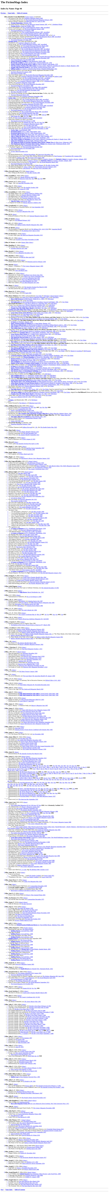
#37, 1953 (21, 397)
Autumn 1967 (23, 1041)
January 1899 (34, 29)
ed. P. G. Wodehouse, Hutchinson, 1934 (28, 528)
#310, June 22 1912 (31, 230)
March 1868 (22, 635)
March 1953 (31, 279)
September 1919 (23, 917)
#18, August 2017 (30, 1123)
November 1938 (36, 913)
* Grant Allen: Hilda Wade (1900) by (17, 160)
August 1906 (30, 536)
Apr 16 (14, 768)
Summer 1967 (27, 1038)
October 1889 (25, 118)
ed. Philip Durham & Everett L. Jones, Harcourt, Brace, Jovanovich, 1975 (44, 381)
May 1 (57, 767)
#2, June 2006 (34, 1175)
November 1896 (32, 104)
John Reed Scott (81, 826)
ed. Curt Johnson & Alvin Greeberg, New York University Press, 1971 (40, 1103)
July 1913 (28, 499)
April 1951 (49, 875)
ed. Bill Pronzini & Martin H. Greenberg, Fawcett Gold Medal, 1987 (35, 392)
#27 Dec (36, 114)
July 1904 (31, 490)
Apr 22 (42, 768)
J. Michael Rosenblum (29, 154)
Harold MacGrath (60, 826)
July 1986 (31, 604)
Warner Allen (25, 242)
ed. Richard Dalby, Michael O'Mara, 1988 (29, 140)
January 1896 (36, 79)
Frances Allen (28, 1085)
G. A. (53, 35)
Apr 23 (72, 773)
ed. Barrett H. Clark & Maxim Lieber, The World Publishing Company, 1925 (41, 837)
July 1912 (33, 662)
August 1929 (64, 466)
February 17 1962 (48, 1085)
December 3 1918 (35, 667)
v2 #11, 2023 (52, 680)
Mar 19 (51, 773)
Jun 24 (51, 768)
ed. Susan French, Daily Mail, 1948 (38, 693)
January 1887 (33, 124)
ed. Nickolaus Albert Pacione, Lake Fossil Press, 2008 (40, 1174)
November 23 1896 (34, 128)
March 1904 (21, 974)
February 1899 (22, 30)
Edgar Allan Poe (65, 415)
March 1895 (33, 101)
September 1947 (35, 448)
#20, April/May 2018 (30, 1126)
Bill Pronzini (79, 309)
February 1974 (45, 167)
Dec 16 (73, 768)
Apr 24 (53, 767)
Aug (40, 122)
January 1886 (29, 81)
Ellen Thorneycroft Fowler (35, 826)
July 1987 (35, 601)
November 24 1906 (27, 239)
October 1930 (31, 747)
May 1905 (21, 979)
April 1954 (26, 372)
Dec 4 (27, 773)
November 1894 (28, 1139)
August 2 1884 (36, 1015)
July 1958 (30, 711)
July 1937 (28, 1183)
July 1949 (17, 421)
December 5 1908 (37, 842)
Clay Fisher (39, 296)
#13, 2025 (32, 699)
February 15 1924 (32, 1068)
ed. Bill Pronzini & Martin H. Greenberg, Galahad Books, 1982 (35, 384)
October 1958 (35, 723)
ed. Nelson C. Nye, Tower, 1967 (24, 389)
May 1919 (25, 211)
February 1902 (31, 644)
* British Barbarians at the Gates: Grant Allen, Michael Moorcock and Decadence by (30, 156)
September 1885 (31, 810)
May (32, 122)
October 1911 (22, 984)
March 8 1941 (30, 753)
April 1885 (36, 857)
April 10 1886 (35, 1010)
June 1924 (25, 865)
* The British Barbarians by (15, 154)
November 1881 (37, 35)
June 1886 (48, 856)
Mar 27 (49, 767)
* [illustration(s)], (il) (13, 189)
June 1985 (42, 602)
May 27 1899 (24, 1009)
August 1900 (36, 157)
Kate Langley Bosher (21, 826)
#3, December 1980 (23, 335)
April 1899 (31, 475)
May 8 (62, 767)
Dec (15, 116)
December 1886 (36, 52)
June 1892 (48, 830)
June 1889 (35, 836)
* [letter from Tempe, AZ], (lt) (15, 293)
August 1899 (31, 534)
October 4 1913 (19, 501)
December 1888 (35, 50)
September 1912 (33, 659)
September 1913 (31, 530)
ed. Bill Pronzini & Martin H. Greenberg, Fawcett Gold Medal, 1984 (33, 341)
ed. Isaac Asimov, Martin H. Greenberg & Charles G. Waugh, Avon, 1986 (40, 139)
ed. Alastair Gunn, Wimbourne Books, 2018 (40, 144)
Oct (26, 114)
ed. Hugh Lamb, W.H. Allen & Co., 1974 (29, 134)
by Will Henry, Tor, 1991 (29, 308)
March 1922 (27, 845)
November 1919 (23, 914)
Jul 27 (57, 778)
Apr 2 (59, 773)
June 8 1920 (33, 656)
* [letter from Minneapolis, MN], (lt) (17, 1056)
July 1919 (28, 507)
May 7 (81, 773)
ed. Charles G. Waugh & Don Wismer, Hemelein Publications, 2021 (34, 69)
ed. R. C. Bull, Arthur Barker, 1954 (26, 131)
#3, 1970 (20, 1047)
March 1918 (29, 1071)
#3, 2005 (27, 1112)
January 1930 (33, 741)
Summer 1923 (31, 479)
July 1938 (33, 1148)
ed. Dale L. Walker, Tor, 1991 (24, 328)
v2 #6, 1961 (29, 1081)
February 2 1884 (37, 1018)
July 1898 (21, 110)
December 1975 (35, 899)
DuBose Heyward (27, 427)
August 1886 (25, 82)
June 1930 (27, 1051)
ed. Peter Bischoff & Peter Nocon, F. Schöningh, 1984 (30, 358)
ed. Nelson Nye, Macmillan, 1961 (38, 357)
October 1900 (29, 550)
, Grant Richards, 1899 (21, 130)
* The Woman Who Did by (14, 168)
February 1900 (30, 491)
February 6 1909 (34, 596)
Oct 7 (64, 768)
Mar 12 (46, 773)
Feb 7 (44, 767)
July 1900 (35, 493)
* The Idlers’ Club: (12, 510)
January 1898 (22, 85)
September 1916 (28, 799)
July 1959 (37, 717)
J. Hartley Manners (71, 826)
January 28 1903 (28, 570)
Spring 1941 (35, 1147)
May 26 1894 (38, 1007)
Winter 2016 (29, 1121)
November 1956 (25, 183)
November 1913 (19, 151)
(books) (27, 17)
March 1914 (31, 551)
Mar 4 (38, 768)
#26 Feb (21, 833)
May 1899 (33, 38)
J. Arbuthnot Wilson (56, 24)
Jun (35, 122)
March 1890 (35, 46)
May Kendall (48, 76)
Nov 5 (23, 768)
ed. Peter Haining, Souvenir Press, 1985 (25, 1077)
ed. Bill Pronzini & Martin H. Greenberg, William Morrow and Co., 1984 (39, 325)
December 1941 (45, 154)
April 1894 (30, 53)
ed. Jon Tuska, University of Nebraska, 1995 (37, 371)
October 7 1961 (52, 1087)
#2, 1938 (24, 189)
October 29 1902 (29, 560)
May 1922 (31, 759)
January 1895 (33, 266)
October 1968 (30, 449)
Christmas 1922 (25, 547)
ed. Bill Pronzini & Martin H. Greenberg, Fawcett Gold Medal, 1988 (33, 331)
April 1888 (45, 860)
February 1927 (22, 220)
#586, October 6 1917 (39, 869)
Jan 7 (34, 768)
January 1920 (25, 908)
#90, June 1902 (53, 976)
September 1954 (34, 276)
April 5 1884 (34, 1013)
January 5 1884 (36, 1019)
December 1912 (24, 253)
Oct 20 (22, 770)
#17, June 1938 (27, 890)
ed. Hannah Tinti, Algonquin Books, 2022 (37, 968)
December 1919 (25, 916)
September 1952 (32, 305)
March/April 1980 (31, 1169)
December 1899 (33, 508)
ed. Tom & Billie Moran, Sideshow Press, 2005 (40, 925)
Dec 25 (85, 767)
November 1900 (24, 563)
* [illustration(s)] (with (13, 796)
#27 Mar (34, 833)
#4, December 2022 (28, 1153)
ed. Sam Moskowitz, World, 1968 (28, 61)
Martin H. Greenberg (68, 309)
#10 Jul (27, 988)
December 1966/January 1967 (31, 1093)
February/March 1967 (25, 1091)
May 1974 (19, 728)
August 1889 (41, 817)
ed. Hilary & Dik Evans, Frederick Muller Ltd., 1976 (31, 62)
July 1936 (24, 409)
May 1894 (28, 88)
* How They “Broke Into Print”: (16, 825)
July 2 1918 (31, 658)
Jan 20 (9, 770)
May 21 (90, 773)
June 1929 (25, 738)
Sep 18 (75, 767)
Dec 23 (77, 768)
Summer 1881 (37, 24)
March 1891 (49, 162)
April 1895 (31, 125)
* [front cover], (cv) (13, 614)
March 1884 (30, 843)
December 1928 (29, 740)
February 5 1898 (23, 121)
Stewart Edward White (99, 826)
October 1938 (31, 187)
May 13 (47, 768)
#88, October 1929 (28, 484)
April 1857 (39, 1141)
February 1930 (34, 749)
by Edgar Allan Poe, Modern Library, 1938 (44, 413)
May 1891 (44, 816)
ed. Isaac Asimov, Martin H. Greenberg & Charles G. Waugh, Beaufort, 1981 (45, 65)
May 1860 (30, 224)
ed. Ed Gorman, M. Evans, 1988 (23, 360)
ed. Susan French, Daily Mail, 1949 (38, 695)
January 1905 (38, 216)
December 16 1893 (19, 92)
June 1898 (33, 108)
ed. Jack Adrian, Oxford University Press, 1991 (33, 67)
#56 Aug (33, 805)
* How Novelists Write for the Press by (18, 162)
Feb (27, 116)
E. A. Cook (23, 869)
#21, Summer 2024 (25, 1127)
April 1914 (26, 454)
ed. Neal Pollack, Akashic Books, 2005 (36, 949)
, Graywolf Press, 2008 (22, 931)
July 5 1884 (33, 1021)
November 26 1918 (31, 665)
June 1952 (32, 275)
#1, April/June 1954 (36, 303)
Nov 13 (80, 767)
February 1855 (30, 629)
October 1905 (34, 554)
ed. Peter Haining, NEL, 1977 (28, 416)
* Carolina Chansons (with (14, 427)
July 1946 (19, 248)
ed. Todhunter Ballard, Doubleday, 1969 (37, 355)
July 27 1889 (40, 1032)
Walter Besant (39, 165)
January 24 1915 (42, 582)
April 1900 (35, 504)
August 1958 (36, 710)
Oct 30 (81, 778)
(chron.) (32, 17)
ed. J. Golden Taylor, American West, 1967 (31, 334)
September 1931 (32, 795)
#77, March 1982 (30, 625)
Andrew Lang (58, 76)
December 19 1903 (50, 588)
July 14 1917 (29, 288)
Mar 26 (9, 768)
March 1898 (33, 18)
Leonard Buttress (29, 977)
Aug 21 (66, 767)
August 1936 (22, 410)
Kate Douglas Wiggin (13, 828)
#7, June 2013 (26, 701)
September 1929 (38, 207)
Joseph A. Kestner (48, 159)
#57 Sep (38, 805)
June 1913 (26, 655)
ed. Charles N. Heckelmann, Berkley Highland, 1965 (49, 364)
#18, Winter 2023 (20, 1124)
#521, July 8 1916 (39, 229)
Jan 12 (27, 1030)
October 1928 (29, 743)
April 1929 (29, 177)
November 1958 (34, 716)
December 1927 (30, 433)
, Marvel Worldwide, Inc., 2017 (31, 592)
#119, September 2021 (33, 1132)
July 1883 (27, 43)
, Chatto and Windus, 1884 (22, 26)
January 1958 (34, 719)
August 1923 (31, 807)
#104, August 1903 (29, 973)
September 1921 (27, 808)
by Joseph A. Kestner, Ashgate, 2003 (71, 159)
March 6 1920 (35, 287)
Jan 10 (28, 767)
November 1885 (31, 76)
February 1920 (35, 463)
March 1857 (37, 1142)
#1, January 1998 (32, 1177)
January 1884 (33, 27)
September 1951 (36, 297)
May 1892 (37, 823)
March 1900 (41, 517)
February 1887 (32, 32)
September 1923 (28, 435)
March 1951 (28, 314)
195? (29, 196)
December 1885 (32, 49)
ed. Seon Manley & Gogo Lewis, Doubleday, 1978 (30, 137)
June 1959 (34, 713)
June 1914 (33, 545)
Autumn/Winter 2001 (35, 895)
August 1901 (30, 55)
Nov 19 (27, 768)
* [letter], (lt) (11, 270)
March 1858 (35, 632)
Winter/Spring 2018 (55, 1129)
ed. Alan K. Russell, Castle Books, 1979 (34, 64)
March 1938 (34, 887)
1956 (31, 198)
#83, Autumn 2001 (73, 156)
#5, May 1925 (22, 839)
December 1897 (39, 58)
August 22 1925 (28, 439)
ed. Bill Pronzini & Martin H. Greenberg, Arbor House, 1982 (41, 383)
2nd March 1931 (21, 270)
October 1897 (32, 147)
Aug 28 (71, 767)
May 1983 (34, 729)
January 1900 (32, 522)
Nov (32, 114)
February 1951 (25, 346)
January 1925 (35, 458)
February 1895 (35, 579)
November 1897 (23, 148)
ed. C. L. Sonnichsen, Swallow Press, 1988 (28, 375)
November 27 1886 (42, 1012)
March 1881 (34, 127)
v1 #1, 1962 (32, 1162)
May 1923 (48, 427)
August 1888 (61, 822)
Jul (38, 122)
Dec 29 (41, 1030)
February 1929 (38, 464)
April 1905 (46, 977)
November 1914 (35, 828)
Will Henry (47, 296)
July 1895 (33, 47)
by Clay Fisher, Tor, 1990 (34, 345)
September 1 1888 (42, 1033)
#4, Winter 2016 (31, 1135)
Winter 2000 (29, 1114)
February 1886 (31, 33)
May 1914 (31, 814)
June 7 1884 (33, 1023)
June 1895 (28, 113)
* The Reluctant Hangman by (15, 167)
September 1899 (31, 495)
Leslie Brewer (26, 168)
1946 (31, 195)
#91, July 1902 (26, 981)
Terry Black (24, 602)
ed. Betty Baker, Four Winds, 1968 (31, 312)
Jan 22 (45, 778)
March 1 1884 (35, 1024)
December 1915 (31, 235)
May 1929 (33, 881)
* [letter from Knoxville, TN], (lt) (16, 448)
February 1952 (31, 386)
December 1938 (38, 886)
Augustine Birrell (56, 229)
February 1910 (29, 556)
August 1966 (25, 1062)
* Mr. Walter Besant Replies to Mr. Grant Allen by (21, 165)
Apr (27, 122)
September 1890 (51, 846)
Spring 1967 (20, 1039)
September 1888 (31, 866)
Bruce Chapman (40, 466)
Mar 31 (31, 778)
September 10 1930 (24, 1053)
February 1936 (36, 261)
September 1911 (38, 982)
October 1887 (41, 863)
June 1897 (39, 705)
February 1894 (39, 20)
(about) (28, 171)
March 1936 (29, 1181)
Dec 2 (68, 768)
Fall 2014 (27, 904)
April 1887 (34, 78)
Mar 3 (17, 770)
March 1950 (27, 1060)
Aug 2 (69, 778)
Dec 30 (38, 778)
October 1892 (18, 73)
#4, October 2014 (53, 1130)
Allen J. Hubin (28, 167)
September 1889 (32, 96)
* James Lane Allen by (13, 869)
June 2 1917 (38, 469)
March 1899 (24, 473)
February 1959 (32, 720)
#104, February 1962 (27, 1063)
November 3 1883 (39, 1027)
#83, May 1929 (27, 559)
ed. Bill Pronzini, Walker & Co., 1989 (27, 299)
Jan (25, 116)
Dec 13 (73, 778)
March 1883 (27, 643)
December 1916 (30, 653)
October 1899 (35, 476)
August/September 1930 (38, 746)
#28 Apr (39, 833)
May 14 (85, 773)
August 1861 (38, 634)
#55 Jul (20, 805)
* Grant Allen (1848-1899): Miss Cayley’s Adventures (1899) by (25, 159)
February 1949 (21, 424)
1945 (33, 193)
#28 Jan (44, 114)
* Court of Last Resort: (13, 874)
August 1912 (37, 542)
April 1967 (28, 257)
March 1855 (31, 631)
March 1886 (44, 36)
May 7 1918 (28, 664)
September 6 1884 (39, 1029)
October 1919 (32, 919)
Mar (46, 407)
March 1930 (32, 689)
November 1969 (38, 734)
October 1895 (33, 172)
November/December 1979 (27, 1168)
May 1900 (44, 525)
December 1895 (39, 75)
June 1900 (43, 524)
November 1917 (34, 1097)
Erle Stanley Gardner (35, 875)
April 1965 (27, 293)
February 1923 (29, 431)
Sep (43, 122)
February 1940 (33, 418)
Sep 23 (61, 768)
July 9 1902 (30, 531)
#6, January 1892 (21, 72)
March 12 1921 (29, 762)
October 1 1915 (32, 649)
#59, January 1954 (28, 306)
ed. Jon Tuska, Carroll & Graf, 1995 (35, 363)
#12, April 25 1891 (35, 21)
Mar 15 (65, 778)
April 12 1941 (27, 443)
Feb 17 (13, 770)
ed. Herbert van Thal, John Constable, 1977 (32, 136)
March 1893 (35, 992)
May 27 (49, 1030)
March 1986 (35, 605)
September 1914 (32, 496)
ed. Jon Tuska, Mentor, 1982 (27, 337)
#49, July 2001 (25, 661)
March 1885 (32, 99)
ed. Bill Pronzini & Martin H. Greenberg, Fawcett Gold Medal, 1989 (34, 319)
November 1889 (44, 1108)
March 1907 (20, 95)
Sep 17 (50, 778)
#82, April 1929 (33, 488)
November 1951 (35, 354)
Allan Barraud (24, 1032)
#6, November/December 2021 (35, 684)
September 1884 (31, 853)
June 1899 (21, 39)
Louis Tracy (89, 826)
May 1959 (31, 714)
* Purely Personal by (13, 403)
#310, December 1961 (42, 168)
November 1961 (20, 315)
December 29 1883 (38, 1016)
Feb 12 (42, 773)
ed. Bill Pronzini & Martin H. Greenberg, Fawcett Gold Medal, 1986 (34, 302)
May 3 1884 (33, 1026)
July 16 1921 (29, 997)
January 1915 (18, 498)
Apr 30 (76, 773)
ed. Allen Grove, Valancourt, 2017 (41, 142)
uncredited (47, 27)
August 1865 (24, 964)
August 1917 (33, 1157)
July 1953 (28, 281)
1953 (32, 202)
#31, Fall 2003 (33, 619)
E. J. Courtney (24, 1033)
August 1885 (36, 105)
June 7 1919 (38, 583)
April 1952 (26, 352)
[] (4, 171)
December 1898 (43, 102)
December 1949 (35, 412)
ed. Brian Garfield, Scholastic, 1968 (29, 348)
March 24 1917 (24, 920)
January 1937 (44, 796)
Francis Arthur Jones (48, 826)
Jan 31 (40, 767)
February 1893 (35, 107)
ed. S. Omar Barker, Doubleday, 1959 (34, 332)
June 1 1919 (32, 761)
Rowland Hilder (24, 796)
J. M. (36, 427)
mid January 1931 (21, 1054)
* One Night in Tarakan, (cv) (15, 758)
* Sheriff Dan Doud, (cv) (14, 759)
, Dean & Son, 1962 (21, 201)
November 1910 (29, 478)
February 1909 (29, 840)
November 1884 (30, 87)
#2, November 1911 (42, 848)
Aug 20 (19, 768)
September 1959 (39, 722)
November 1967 (24, 1042)
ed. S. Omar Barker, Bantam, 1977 (31, 323)
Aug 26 (56, 768)
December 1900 (28, 485)
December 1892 (51, 56)
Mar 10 (27, 614)
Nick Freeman (58, 156)
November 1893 (28, 90)
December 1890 (34, 820)
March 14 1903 (35, 859)
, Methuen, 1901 (21, 23)
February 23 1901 (40, 1006)
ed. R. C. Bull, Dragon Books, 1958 (28, 133)
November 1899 (33, 482)
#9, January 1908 (39, 676)
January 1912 (50, 573)
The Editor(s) (33, 162)
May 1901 (32, 1001)
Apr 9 (63, 773)
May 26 (39, 614)
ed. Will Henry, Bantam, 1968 (22, 322)
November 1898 (23, 59)
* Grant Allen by (12, 157)
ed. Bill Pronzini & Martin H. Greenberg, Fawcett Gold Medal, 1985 (34, 326)
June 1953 (31, 278)
